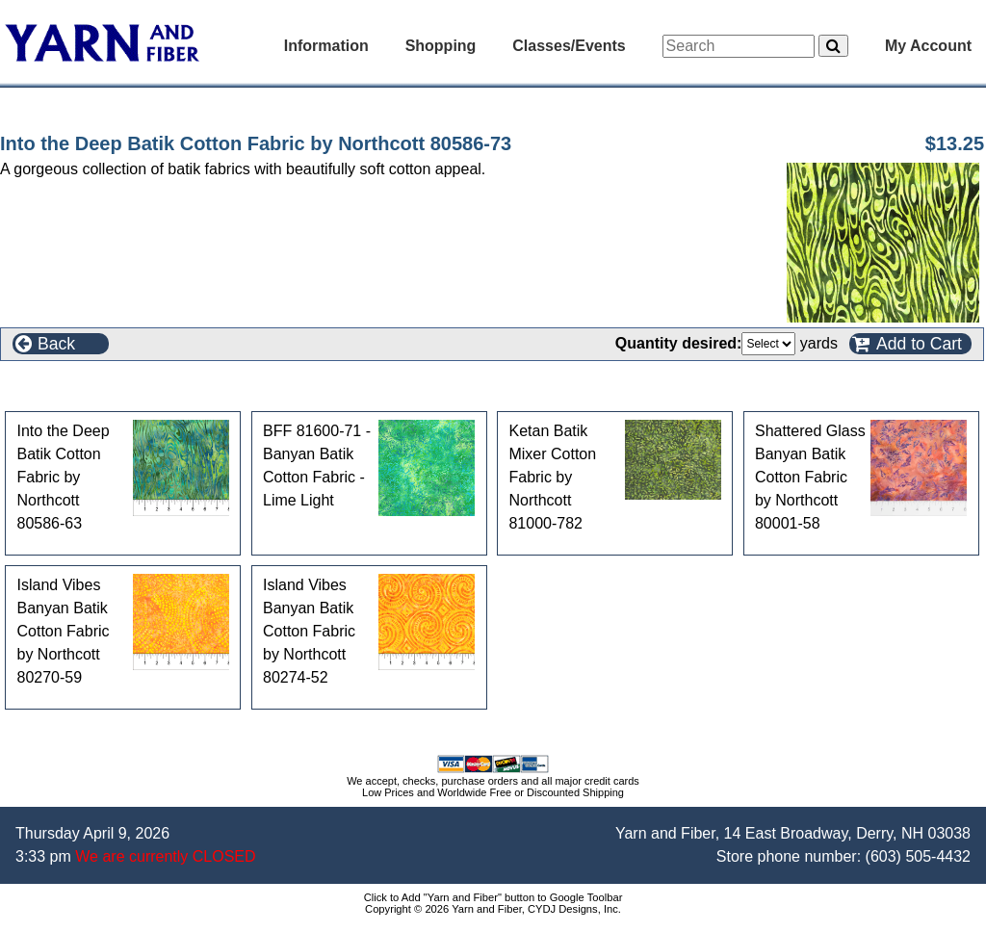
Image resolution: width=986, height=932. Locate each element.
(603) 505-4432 (918, 856)
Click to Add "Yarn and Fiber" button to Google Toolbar (493, 897)
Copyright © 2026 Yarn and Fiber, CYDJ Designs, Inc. (493, 909)
